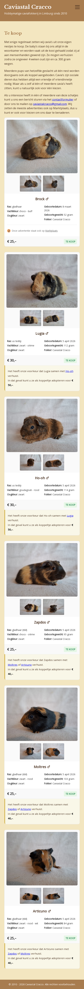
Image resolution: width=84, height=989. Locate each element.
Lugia (39, 333)
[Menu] (77, 7)
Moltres (12, 664)
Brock (39, 199)
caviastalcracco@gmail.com (50, 104)
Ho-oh (69, 371)
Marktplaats (51, 230)
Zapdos (40, 622)
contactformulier (62, 99)
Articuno (26, 664)
